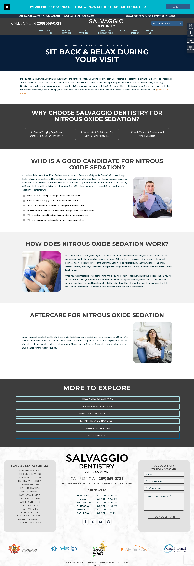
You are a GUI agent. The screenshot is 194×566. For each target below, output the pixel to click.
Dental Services (66, 32)
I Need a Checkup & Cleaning (97, 399)
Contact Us (150, 32)
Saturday (83, 513)
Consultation (167, 23)
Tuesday (82, 499)
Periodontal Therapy (30, 477)
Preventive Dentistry (30, 470)
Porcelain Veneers (30, 505)
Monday (82, 495)
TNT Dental (124, 562)
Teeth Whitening (29, 509)
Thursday (83, 506)
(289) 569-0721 (37, 23)
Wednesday (84, 502)
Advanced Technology (30, 519)
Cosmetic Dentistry (30, 502)
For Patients (83, 32)
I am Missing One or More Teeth (97, 421)
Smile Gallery (134, 32)
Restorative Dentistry (29, 481)
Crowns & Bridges (30, 484)
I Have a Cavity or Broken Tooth (97, 413)
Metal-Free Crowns (30, 512)
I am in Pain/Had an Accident (98, 406)
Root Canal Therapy (29, 495)
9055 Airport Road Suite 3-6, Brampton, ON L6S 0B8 (150, 16)
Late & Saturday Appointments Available (39, 16)
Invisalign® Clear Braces (30, 516)
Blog (123, 31)
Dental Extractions (30, 498)
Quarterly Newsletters (105, 32)
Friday (81, 509)
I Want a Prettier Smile (98, 428)
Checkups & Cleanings (30, 474)
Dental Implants (29, 491)
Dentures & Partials (30, 488)
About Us (51, 32)
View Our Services (98, 435)
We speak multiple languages (79, 16)
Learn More (178, 6)
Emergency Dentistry (30, 523)
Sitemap (90, 562)
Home (41, 31)
